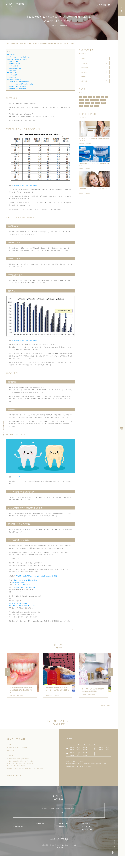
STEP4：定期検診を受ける (17, 88)
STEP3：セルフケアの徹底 (17, 86)
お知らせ (84, 59)
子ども (81, 105)
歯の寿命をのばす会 (18, 582)
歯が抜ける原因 (12, 73)
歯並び (87, 100)
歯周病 (97, 97)
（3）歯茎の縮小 (14, 66)
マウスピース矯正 (94, 100)
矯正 (92, 102)
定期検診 (82, 102)
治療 (106, 97)
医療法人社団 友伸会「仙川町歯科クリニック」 (23, 605)
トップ (9, 43)
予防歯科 (53, 25)
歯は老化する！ (11, 55)
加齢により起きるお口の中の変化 (17, 59)
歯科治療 (84, 81)
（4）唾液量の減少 (15, 68)
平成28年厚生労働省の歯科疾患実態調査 (24, 185)
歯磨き (85, 97)
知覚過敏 (86, 105)
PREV (9, 629)
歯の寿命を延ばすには (14, 79)
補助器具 (96, 105)
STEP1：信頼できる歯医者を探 (19, 82)
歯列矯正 (84, 72)
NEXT (72, 629)
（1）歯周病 (13, 75)
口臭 (102, 97)
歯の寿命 (12, 70)
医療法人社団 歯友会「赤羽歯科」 (18, 603)
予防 (91, 105)
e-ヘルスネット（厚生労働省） (21, 585)
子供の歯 (84, 63)
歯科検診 (87, 102)
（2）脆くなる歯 (14, 64)
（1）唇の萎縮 (13, 61)
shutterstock (16, 477)
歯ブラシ (97, 102)
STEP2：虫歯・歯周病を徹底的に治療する (22, 84)
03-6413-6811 (105, 4)
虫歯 (81, 97)
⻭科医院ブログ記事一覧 (18, 43)
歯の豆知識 (84, 67)
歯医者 (89, 97)
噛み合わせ (102, 100)
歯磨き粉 (82, 100)
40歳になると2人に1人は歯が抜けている (19, 57)
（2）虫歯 (12, 77)
